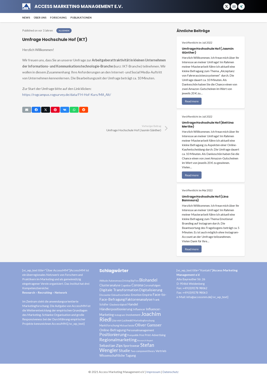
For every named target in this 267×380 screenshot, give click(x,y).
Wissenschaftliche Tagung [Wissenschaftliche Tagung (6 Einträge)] (117, 355)
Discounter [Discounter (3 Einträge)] (105, 294)
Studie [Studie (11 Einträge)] (124, 350)
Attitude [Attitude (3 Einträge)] (103, 280)
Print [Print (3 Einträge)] (141, 335)
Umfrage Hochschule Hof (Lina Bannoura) (205, 198)
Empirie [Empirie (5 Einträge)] (147, 294)
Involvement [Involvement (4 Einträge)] (133, 314)
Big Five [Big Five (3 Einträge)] (135, 280)
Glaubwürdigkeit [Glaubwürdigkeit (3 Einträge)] (118, 304)
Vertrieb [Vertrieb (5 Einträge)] (161, 351)
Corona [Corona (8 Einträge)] (137, 285)
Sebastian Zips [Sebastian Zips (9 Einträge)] (111, 345)
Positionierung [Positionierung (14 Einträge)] (113, 334)
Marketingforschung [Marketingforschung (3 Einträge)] (143, 320)
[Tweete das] (45, 110)
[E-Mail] (234, 6)
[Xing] (241, 6)
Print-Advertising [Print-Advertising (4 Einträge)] (155, 335)
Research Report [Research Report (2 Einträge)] (145, 340)
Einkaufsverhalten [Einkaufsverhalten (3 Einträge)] (120, 294)
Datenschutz (170, 372)
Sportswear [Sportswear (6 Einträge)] (131, 346)
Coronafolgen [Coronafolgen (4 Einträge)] (152, 285)
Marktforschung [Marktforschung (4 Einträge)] (109, 325)
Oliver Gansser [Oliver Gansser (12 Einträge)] (148, 325)
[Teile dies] (36, 110)
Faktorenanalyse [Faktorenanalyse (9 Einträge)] (138, 299)
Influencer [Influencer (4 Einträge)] (139, 309)
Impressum (153, 372)
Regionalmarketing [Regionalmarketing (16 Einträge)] (118, 339)
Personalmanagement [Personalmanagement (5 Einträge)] (140, 330)
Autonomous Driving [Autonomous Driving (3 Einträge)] (119, 280)
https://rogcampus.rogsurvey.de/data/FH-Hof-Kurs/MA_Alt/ (66, 94)
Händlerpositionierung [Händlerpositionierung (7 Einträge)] (115, 309)
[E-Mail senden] (26, 110)
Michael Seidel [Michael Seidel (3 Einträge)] (127, 325)
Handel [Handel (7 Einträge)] (132, 304)
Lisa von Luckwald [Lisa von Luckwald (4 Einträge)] (122, 320)
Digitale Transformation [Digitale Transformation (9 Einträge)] (119, 290)
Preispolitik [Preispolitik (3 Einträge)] (133, 335)
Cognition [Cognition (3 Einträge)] (126, 285)
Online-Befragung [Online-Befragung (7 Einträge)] (112, 330)
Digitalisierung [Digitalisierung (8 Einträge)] (150, 290)
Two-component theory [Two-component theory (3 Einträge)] (143, 351)
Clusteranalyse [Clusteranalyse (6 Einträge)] (109, 285)
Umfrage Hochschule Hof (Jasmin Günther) (207, 51)
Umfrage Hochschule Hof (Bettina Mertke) (208, 124)
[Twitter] (226, 6)
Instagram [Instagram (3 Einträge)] (119, 314)
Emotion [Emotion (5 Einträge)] (136, 294)
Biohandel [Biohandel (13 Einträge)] (148, 279)
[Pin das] (55, 110)
